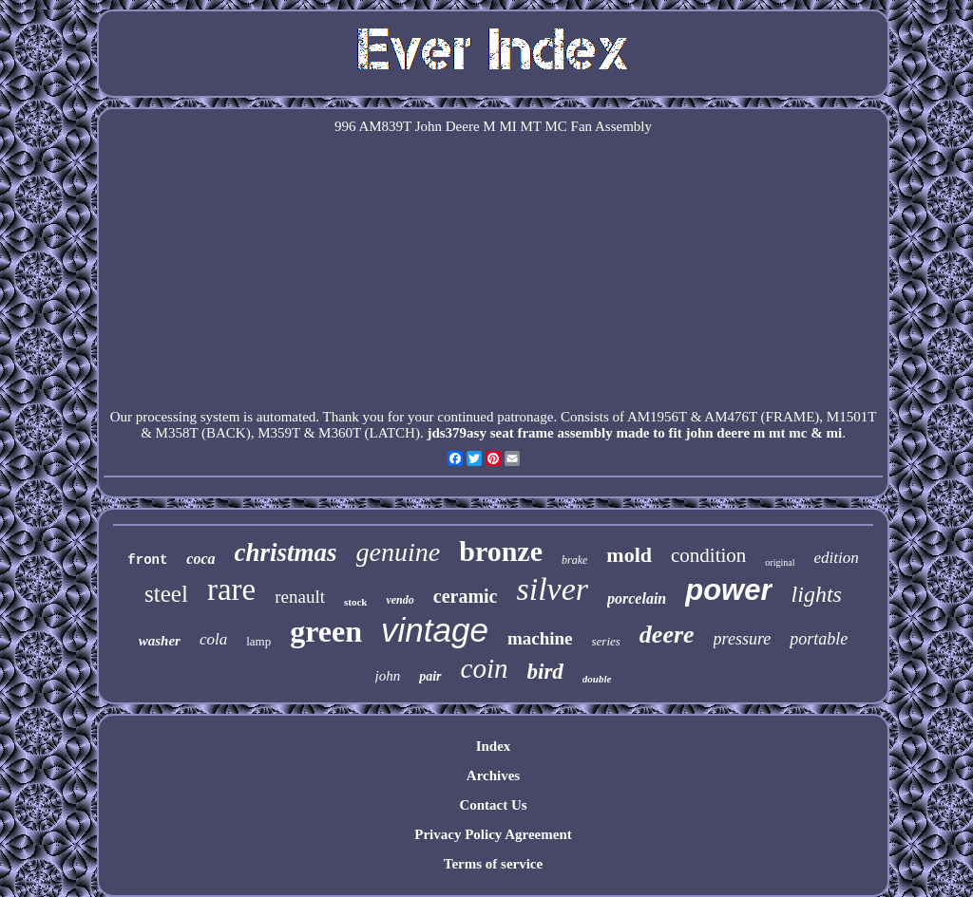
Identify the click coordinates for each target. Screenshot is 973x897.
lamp (258, 641)
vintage (434, 629)
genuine (398, 552)
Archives (493, 775)
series (606, 641)
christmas (286, 552)
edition (835, 558)
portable (819, 638)
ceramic (465, 596)
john (388, 675)
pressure (743, 638)
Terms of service (493, 863)
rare (231, 589)
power (728, 590)
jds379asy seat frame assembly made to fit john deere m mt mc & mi (634, 432)
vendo (399, 600)
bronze (501, 551)
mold (629, 555)
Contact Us (492, 805)
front (147, 560)
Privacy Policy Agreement (493, 834)
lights (817, 594)
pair (430, 676)
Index (493, 746)
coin (484, 668)
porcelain (636, 598)
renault (300, 597)
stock (355, 601)
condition (708, 555)
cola (213, 639)
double (597, 678)
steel (166, 594)
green (326, 631)
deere (667, 634)
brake (574, 560)
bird (545, 671)
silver (552, 589)
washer (160, 640)
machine (540, 638)
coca (200, 559)
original (779, 562)
